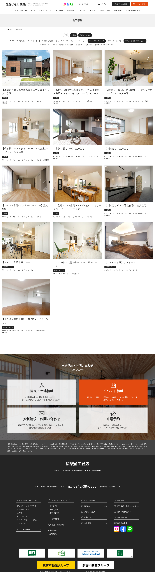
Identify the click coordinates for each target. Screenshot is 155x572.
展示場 (92, 10)
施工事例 (59, 10)
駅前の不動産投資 (133, 10)
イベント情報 (140, 4)
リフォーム (21, 523)
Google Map (96, 470)
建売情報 (70, 10)
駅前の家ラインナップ (61, 500)
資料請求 (85, 4)
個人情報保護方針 (124, 512)
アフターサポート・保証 (27, 520)
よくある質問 (24, 529)
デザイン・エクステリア (27, 506)
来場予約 (103, 4)
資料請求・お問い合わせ (127, 506)
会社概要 (118, 10)
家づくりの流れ (23, 516)
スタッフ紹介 (104, 10)
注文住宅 (53, 506)
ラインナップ (44, 10)
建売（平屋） (54, 510)
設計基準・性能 (23, 510)
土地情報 (82, 10)
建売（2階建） (55, 513)
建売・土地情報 (122, 4)
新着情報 (88, 517)
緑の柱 (19, 513)
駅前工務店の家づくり (24, 10)
